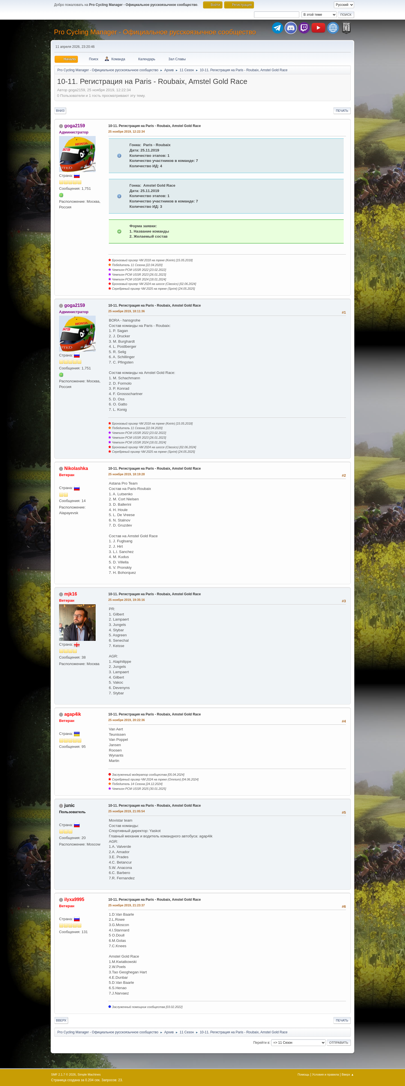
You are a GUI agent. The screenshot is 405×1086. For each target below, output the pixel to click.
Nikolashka (76, 468)
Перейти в (261, 1042)
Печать (342, 110)
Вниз (60, 110)
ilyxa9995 (74, 899)
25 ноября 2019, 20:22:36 (126, 720)
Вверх (61, 1020)
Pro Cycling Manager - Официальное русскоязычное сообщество (155, 32)
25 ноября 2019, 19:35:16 (126, 599)
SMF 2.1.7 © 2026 (63, 1074)
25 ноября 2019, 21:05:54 (126, 811)
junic (69, 805)
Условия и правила (325, 1074)
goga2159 (74, 125)
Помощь (303, 1074)
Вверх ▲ (348, 1074)
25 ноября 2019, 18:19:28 (126, 474)
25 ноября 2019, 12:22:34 (126, 131)
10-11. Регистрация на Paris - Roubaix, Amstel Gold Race (154, 126)
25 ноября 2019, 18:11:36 (126, 311)
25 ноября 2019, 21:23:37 (126, 905)
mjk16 (70, 594)
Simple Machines (89, 1074)
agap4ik (72, 714)
